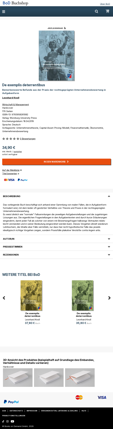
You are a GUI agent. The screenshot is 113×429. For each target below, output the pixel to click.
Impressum (32, 411)
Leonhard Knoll (10, 97)
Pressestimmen (12, 246)
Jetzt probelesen (55, 28)
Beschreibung (11, 196)
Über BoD (105, 4)
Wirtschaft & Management (15, 104)
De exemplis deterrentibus (32, 314)
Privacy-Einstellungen (13, 416)
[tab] (56, 194)
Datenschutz (16, 411)
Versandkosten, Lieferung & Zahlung (59, 411)
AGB (4, 411)
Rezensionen (11, 254)
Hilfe (83, 411)
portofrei (18, 151)
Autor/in (8, 238)
